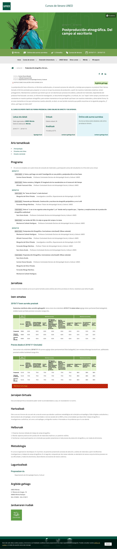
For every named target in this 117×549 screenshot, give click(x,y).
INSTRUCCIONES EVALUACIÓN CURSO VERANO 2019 (28, 82)
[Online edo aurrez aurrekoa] (35, 53)
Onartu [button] (108, 544)
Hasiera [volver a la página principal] (12, 68)
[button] (99, 74)
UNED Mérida (29, 121)
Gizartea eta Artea (20, 151)
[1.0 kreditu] (56, 53)
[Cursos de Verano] (74, 53)
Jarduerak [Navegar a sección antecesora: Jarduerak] (19, 68)
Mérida (28, 123)
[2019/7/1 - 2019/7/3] (95, 53)
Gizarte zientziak (19, 154)
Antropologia (18, 149)
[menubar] (58, 60)
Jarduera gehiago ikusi (68, 135)
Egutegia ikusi (38, 135)
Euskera (112, 15)
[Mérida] (15, 53)
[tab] (58, 6)
